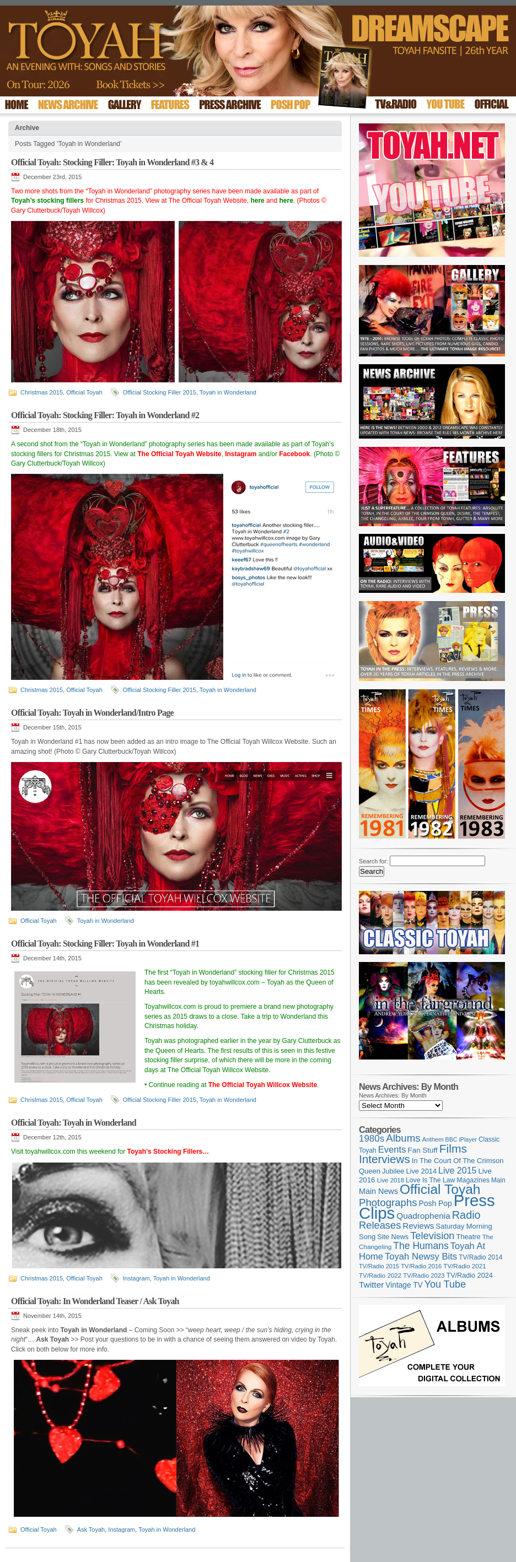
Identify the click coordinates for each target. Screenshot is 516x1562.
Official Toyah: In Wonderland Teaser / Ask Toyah (95, 1301)
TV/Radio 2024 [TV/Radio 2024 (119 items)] (469, 1275)
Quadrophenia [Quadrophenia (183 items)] (423, 1215)
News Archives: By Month (393, 1095)
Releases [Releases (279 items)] (380, 1225)
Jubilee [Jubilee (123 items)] (393, 1171)
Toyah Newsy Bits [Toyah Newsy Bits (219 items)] (421, 1256)
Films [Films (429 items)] (453, 1148)
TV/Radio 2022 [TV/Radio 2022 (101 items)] (380, 1275)
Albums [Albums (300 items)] (403, 1138)
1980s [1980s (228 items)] (371, 1138)
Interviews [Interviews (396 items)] (384, 1159)
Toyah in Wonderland (228, 392)
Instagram (136, 1278)
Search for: (373, 861)
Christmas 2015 (41, 392)
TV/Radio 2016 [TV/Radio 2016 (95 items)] (421, 1266)
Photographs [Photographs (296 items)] (388, 1202)
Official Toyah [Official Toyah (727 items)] (440, 1189)
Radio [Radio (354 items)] (466, 1215)
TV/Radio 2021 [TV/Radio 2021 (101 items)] (464, 1266)
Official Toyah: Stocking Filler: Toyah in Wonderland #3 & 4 (112, 162)
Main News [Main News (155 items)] (378, 1191)
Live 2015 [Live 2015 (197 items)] (457, 1170)
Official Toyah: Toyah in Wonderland (73, 1122)
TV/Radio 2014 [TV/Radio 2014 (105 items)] (480, 1257)
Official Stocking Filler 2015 (159, 392)
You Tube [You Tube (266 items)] (445, 1284)
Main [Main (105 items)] (498, 1180)
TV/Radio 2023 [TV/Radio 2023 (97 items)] (423, 1275)
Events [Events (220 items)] (392, 1149)
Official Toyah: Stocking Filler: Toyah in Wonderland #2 (105, 415)
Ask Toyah (91, 1529)
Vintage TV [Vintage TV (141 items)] (403, 1285)
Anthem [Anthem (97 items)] (433, 1139)
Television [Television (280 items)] (432, 1235)
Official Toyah (84, 392)
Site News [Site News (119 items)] (393, 1237)
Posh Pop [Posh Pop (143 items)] (435, 1203)
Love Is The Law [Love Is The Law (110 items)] (430, 1180)
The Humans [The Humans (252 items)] (420, 1245)
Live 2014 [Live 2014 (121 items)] (421, 1171)
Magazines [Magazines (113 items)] (473, 1180)
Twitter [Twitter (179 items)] (371, 1284)
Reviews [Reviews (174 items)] (418, 1225)
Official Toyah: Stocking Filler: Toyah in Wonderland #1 (105, 943)
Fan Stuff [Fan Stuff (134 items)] (423, 1150)
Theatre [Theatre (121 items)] (468, 1237)
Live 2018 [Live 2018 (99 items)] (391, 1180)
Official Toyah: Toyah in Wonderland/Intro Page (92, 712)
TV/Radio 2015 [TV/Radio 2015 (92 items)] (379, 1266)
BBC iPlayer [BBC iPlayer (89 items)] (461, 1139)
